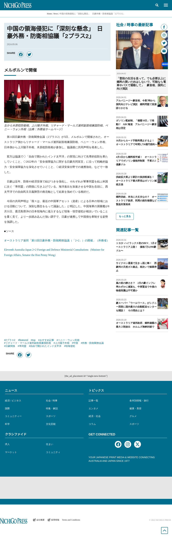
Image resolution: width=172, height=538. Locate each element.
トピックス (96, 390)
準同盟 (22, 346)
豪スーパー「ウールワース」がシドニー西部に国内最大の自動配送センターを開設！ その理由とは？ (136, 307)
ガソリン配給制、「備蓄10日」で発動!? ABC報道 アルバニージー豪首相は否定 (136, 124)
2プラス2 (10, 340)
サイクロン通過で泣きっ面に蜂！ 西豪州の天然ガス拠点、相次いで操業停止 (136, 267)
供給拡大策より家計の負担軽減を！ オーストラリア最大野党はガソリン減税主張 (136, 181)
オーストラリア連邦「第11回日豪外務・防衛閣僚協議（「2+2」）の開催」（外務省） (56, 240)
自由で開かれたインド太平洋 (45, 346)
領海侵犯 (70, 346)
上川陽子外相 (62, 343)
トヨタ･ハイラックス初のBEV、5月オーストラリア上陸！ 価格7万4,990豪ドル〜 (136, 247)
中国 (75, 343)
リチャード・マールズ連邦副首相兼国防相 (28, 343)
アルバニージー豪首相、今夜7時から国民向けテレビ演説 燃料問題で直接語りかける (136, 104)
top (33, 340)
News (55, 13)
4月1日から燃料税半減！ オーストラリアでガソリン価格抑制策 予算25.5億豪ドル (136, 161)
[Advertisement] (57, 296)
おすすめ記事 (47, 340)
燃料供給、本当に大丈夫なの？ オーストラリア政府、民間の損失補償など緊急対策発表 (136, 200)
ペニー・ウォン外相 (68, 340)
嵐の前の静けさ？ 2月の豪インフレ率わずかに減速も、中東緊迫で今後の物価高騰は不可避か (136, 287)
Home (49, 13)
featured (23, 340)
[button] (157, 5)
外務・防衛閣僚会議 (93, 343)
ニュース (11, 390)
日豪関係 (10, 346)
